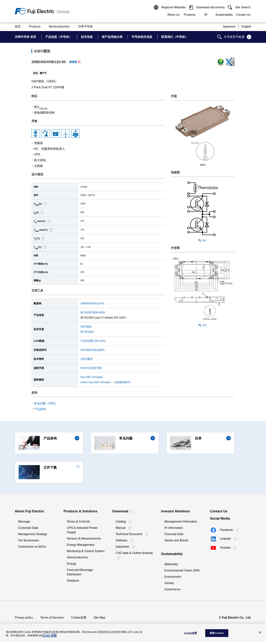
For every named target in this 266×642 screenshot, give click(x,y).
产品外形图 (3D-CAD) (92, 340)
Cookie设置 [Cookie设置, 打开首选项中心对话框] (190, 633)
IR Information (173, 527)
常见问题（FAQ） (46, 403)
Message (24, 521)
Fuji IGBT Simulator (91, 377)
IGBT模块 (86, 326)
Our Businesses (28, 540)
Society (169, 583)
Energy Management (80, 544)
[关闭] (260, 632)
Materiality (171, 564)
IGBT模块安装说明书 (92, 349)
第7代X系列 (87, 331)
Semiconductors (77, 557)
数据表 (73, 61)
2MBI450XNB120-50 (92, 303)
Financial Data (173, 534)
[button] (45, 204)
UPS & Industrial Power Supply (82, 530)
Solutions (73, 580)
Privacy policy (24, 617)
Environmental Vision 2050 (182, 570)
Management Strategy (32, 534)
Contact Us (243, 14)
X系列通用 (86, 358)
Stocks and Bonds (176, 540)
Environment (172, 576)
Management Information (180, 521)
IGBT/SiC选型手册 (91, 368)
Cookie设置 (78, 617)
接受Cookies (217, 633)
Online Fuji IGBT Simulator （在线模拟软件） (106, 382)
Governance (172, 589)
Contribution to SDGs (32, 546)
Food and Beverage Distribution (80, 572)
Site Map (99, 617)
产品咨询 (40, 409)
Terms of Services (52, 617)
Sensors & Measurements (84, 538)
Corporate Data (28, 527)
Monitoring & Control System (86, 551)
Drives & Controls (78, 521)
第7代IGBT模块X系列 (92, 312)
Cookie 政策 (49, 635)
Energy (71, 563)
